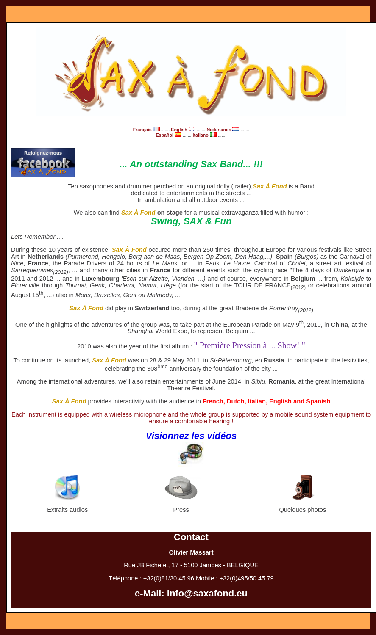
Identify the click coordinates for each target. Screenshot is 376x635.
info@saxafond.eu (207, 593)
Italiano (205, 135)
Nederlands (223, 129)
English (183, 129)
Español (169, 135)
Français (147, 129)
